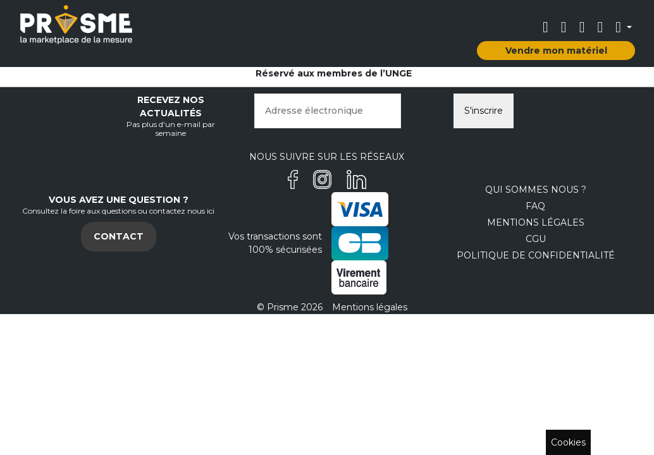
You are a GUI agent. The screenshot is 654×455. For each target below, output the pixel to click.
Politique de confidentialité (536, 255)
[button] (623, 27)
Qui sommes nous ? (535, 189)
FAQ (535, 206)
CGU (536, 239)
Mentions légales (535, 222)
